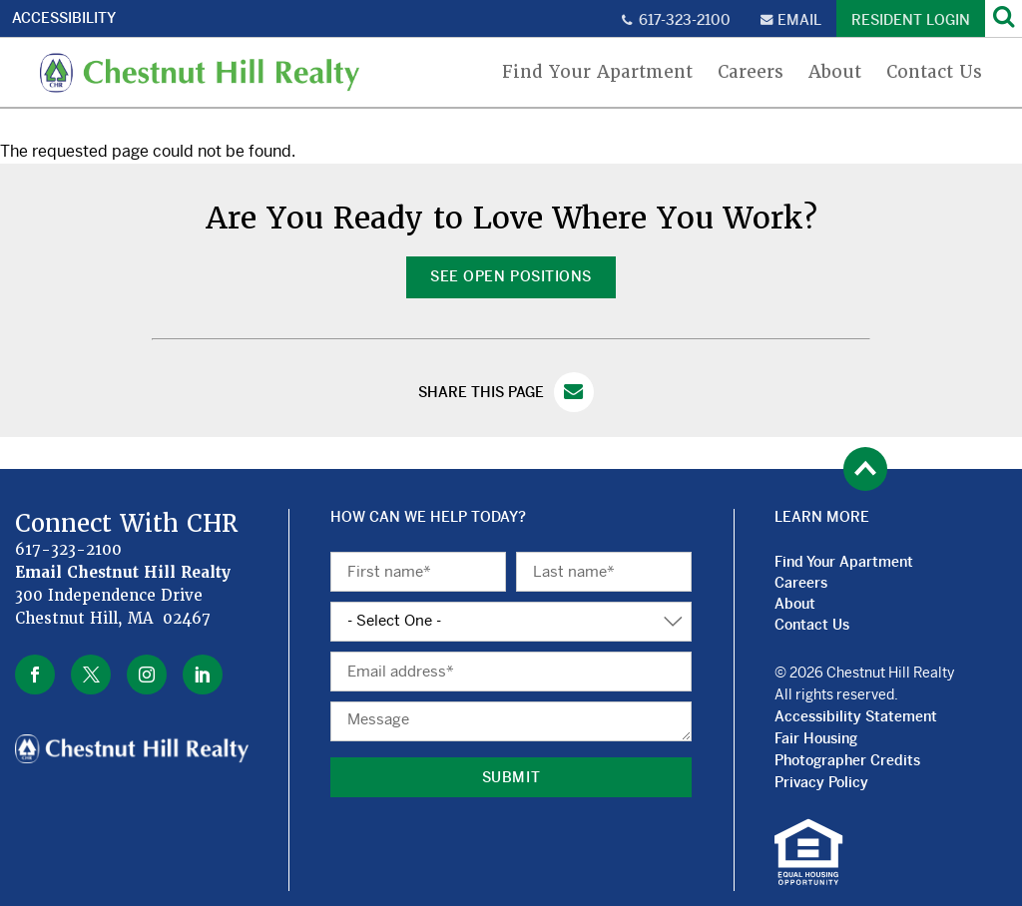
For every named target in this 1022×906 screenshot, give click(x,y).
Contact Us (934, 72)
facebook (35, 674)
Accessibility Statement (855, 716)
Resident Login (910, 20)
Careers (750, 72)
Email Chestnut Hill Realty (123, 573)
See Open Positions (510, 276)
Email (799, 20)
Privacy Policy (821, 782)
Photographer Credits (847, 760)
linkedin (203, 674)
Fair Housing (815, 738)
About (834, 72)
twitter (91, 674)
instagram (147, 674)
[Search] (1003, 18)
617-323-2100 (685, 20)
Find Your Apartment (597, 72)
